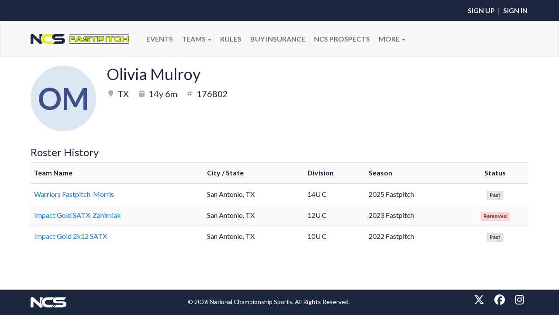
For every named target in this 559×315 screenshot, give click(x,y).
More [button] (392, 39)
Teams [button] (196, 39)
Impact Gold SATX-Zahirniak (77, 215)
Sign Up (481, 10)
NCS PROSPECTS (342, 39)
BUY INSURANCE (277, 39)
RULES (231, 39)
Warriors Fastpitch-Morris (74, 194)
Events (159, 39)
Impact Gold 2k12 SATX (70, 236)
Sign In (515, 10)
